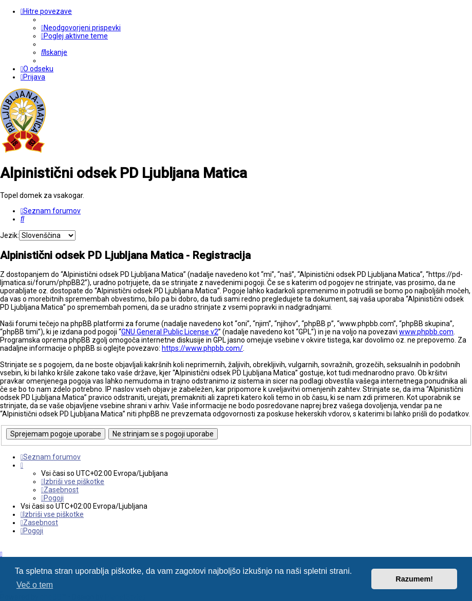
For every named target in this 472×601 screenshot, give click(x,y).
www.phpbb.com (426, 332)
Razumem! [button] (414, 579)
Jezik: (9, 235)
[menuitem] (81, 28)
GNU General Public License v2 (169, 332)
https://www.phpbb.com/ (202, 348)
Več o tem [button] (34, 584)
